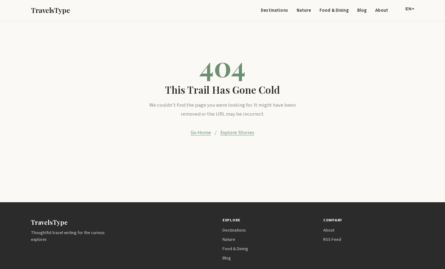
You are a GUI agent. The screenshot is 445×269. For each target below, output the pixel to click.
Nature (304, 10)
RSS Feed (332, 239)
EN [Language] (409, 8)
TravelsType (50, 10)
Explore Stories (237, 132)
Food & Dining (334, 10)
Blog (362, 10)
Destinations (274, 10)
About (381, 10)
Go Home (201, 132)
